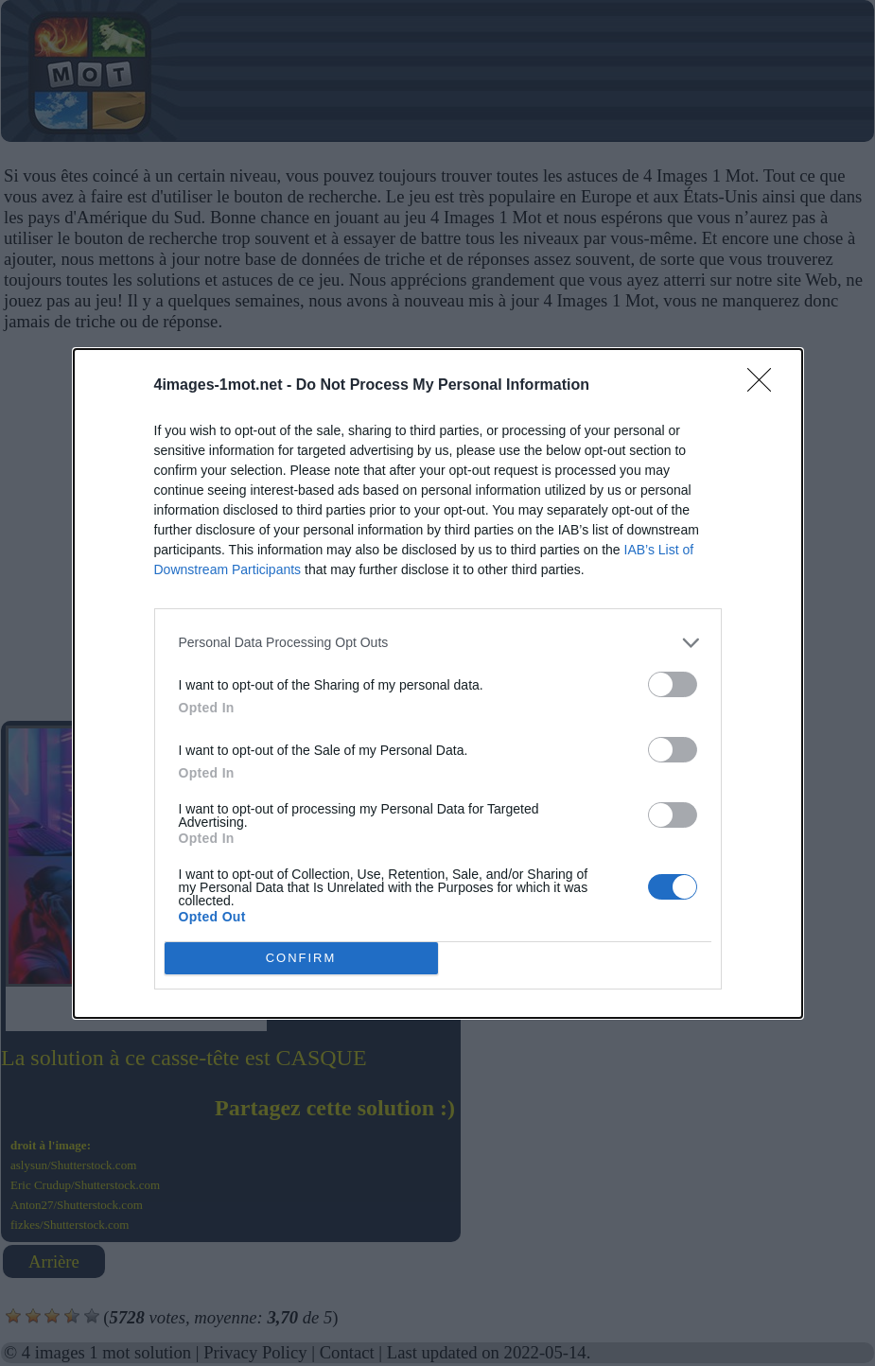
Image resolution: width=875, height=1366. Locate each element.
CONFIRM (301, 958)
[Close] (765, 386)
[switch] (672, 684)
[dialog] (438, 683)
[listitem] (438, 643)
